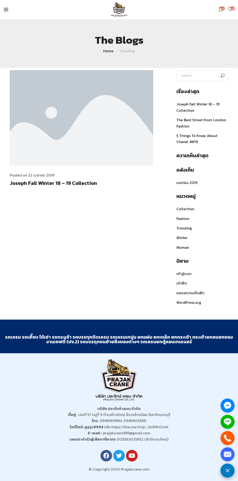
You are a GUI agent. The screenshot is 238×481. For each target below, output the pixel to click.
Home (108, 51)
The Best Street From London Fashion (201, 123)
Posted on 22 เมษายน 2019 (32, 175)
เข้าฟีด (181, 283)
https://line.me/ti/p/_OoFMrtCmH (139, 427)
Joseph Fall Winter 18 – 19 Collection (53, 183)
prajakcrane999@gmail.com (126, 433)
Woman (182, 247)
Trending (184, 228)
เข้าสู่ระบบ (184, 273)
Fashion (182, 218)
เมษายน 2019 (186, 182)
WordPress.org (188, 302)
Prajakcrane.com (135, 469)
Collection (185, 209)
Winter (182, 237)
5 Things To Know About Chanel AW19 (196, 138)
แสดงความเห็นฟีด (190, 293)
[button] (221, 9)
